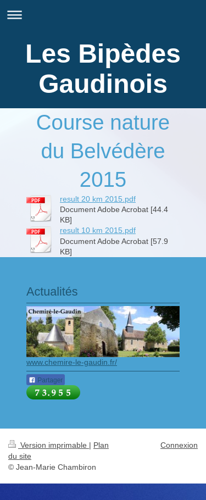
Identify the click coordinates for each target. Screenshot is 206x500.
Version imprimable (48, 445)
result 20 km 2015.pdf (98, 199)
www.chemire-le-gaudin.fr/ (71, 362)
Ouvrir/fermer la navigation (103, 14)
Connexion (179, 445)
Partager (46, 380)
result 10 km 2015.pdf (98, 230)
